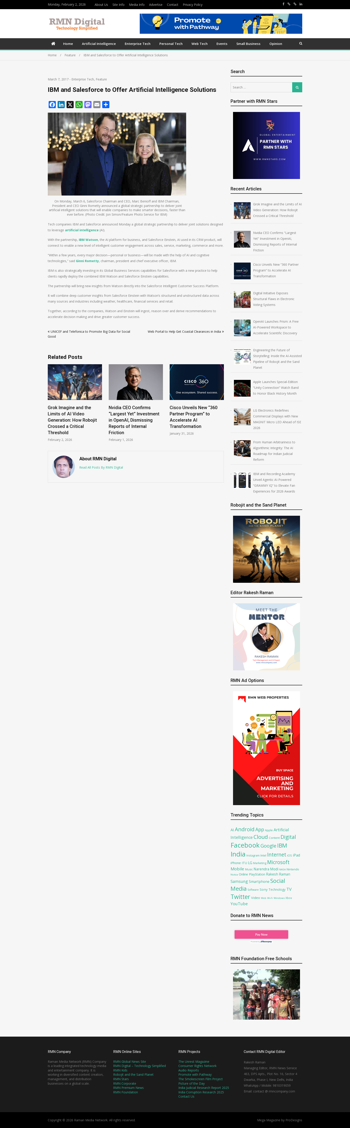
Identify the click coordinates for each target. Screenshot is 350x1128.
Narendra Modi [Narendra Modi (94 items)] (266, 869)
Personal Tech (171, 43)
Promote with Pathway (195, 1074)
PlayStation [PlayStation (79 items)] (257, 874)
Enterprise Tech (137, 43)
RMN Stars (121, 1079)
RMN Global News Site (129, 1061)
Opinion (275, 43)
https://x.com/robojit (295, 4)
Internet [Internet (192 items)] (276, 854)
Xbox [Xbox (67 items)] (288, 898)
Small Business (248, 43)
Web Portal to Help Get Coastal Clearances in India (184, 331)
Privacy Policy (192, 4)
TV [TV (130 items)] (289, 889)
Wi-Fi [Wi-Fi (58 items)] (270, 898)
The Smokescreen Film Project (200, 1079)
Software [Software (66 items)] (253, 890)
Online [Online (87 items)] (243, 874)
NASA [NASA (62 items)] (282, 869)
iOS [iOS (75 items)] (289, 855)
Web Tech (200, 43)
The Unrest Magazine (193, 1061)
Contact (172, 4)
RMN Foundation (125, 1092)
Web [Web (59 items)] (263, 898)
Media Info (137, 4)
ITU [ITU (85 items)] (244, 863)
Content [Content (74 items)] (274, 838)
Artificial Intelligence (99, 43)
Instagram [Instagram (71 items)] (253, 855)
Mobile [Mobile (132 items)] (237, 869)
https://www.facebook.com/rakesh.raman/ (283, 4)
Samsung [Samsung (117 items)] (239, 881)
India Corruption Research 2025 (201, 1092)
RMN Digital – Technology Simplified (139, 1066)
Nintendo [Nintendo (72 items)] (293, 869)
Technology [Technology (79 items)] (277, 889)
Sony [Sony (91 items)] (264, 889)
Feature (101, 79)
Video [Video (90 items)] (255, 897)
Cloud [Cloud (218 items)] (261, 836)
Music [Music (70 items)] (249, 869)
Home (68, 43)
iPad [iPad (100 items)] (296, 855)
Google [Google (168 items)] (268, 845)
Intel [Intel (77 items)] (263, 855)
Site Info (118, 4)
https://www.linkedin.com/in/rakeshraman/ (301, 4)
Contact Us (186, 1096)
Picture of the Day (191, 1083)
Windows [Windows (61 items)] (279, 898)
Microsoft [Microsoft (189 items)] (278, 862)
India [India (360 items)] (238, 854)
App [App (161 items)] (259, 829)
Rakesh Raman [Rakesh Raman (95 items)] (278, 874)
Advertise (155, 4)
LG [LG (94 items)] (250, 862)
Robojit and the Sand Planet (133, 1074)
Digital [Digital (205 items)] (288, 836)
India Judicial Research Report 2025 (203, 1088)
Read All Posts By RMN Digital (101, 467)
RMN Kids (120, 1070)
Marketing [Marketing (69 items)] (259, 863)
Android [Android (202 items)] (244, 829)
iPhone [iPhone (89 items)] (236, 863)
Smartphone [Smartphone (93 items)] (259, 881)
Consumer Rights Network (197, 1066)
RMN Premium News (128, 1088)
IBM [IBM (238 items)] (282, 845)
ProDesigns (293, 1120)
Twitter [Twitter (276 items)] (240, 897)
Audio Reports (188, 1070)
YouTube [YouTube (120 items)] (239, 903)
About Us (101, 4)
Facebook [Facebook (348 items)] (245, 845)
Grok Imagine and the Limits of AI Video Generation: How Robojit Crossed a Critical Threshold (72, 420)
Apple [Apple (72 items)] (269, 830)
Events (222, 43)
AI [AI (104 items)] (232, 829)
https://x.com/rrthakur (289, 4)
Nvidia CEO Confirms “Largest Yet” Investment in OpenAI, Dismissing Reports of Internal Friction (134, 420)
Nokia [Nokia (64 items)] (234, 874)
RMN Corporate (124, 1083)
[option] (74, 403)
